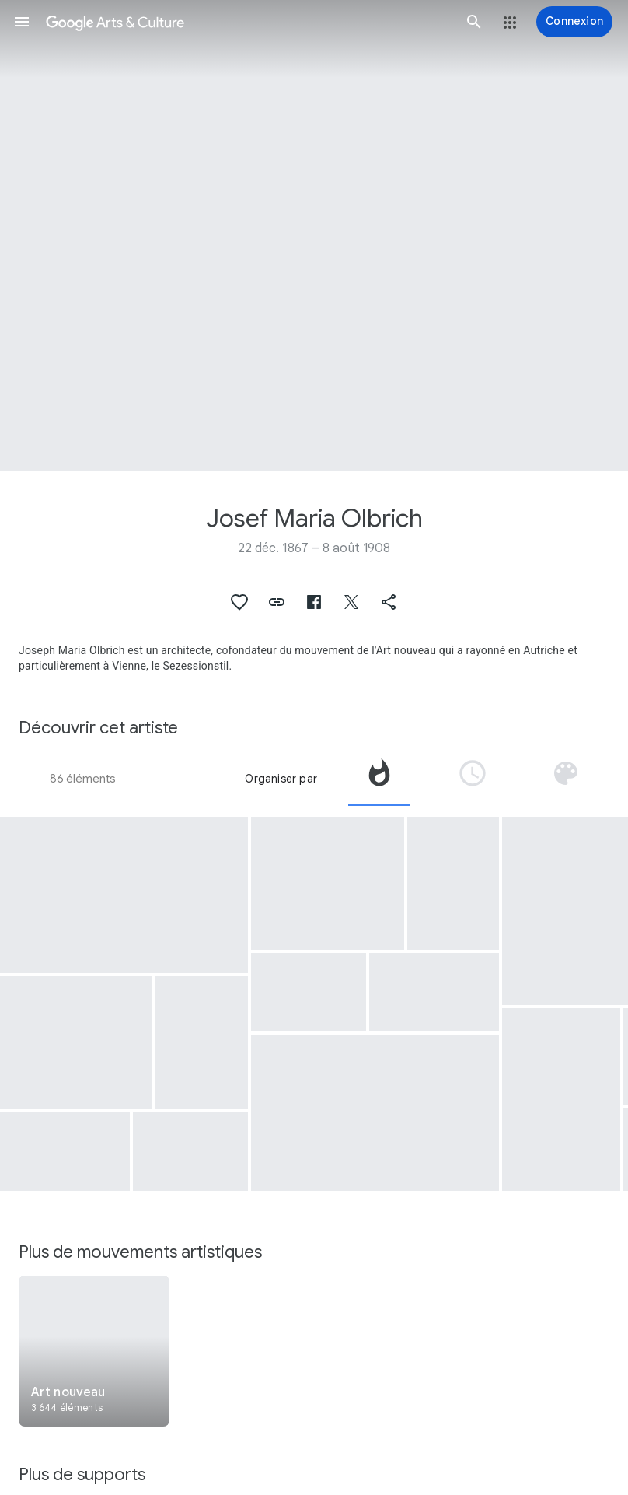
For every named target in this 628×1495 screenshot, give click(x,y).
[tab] (379, 778)
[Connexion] (574, 21)
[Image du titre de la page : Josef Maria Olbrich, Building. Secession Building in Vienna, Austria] (314, 235)
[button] (21, 21)
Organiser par (281, 779)
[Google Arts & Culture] (248, 22)
